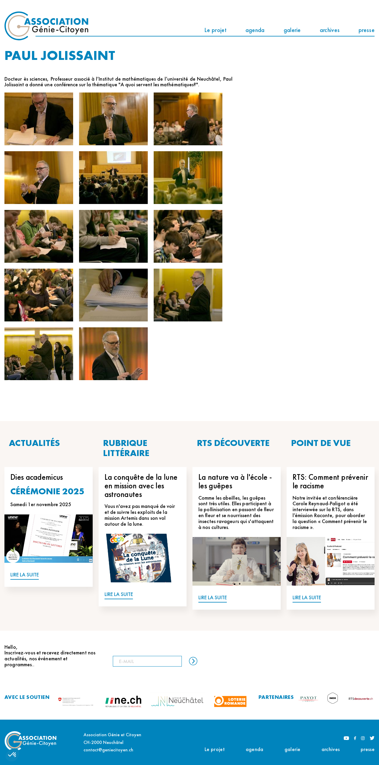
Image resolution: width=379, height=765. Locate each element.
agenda (255, 30)
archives (330, 30)
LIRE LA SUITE (24, 575)
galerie (292, 30)
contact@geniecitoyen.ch (108, 750)
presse (367, 30)
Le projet (215, 30)
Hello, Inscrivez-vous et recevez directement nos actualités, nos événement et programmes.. (49, 655)
